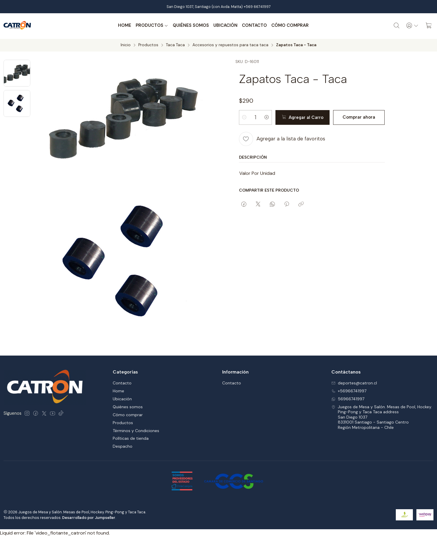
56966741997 (347, 398)
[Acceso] (412, 25)
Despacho (122, 445)
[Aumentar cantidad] (268, 116)
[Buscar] (396, 25)
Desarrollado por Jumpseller (88, 516)
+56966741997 (348, 390)
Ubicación (225, 26)
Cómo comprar (289, 26)
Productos (151, 26)
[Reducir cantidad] (244, 116)
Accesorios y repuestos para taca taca (230, 44)
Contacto (254, 26)
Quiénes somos (190, 26)
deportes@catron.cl (354, 382)
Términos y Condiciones (136, 429)
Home (124, 26)
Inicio (126, 44)
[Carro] (428, 25)
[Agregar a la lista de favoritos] (282, 138)
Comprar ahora (358, 116)
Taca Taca (175, 44)
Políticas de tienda (131, 437)
